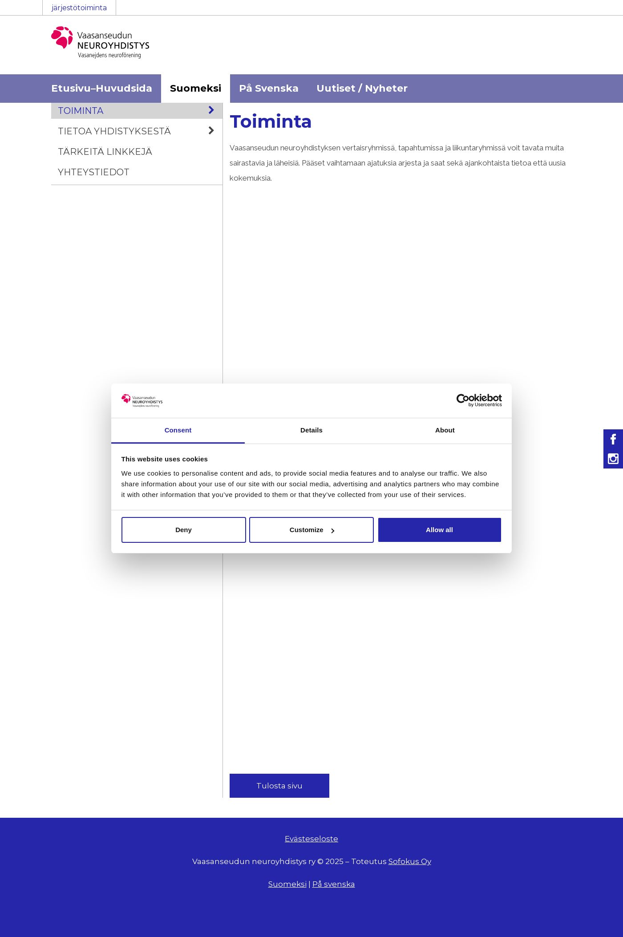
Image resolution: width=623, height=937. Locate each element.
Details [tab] (311, 430)
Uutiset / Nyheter (362, 88)
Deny (183, 529)
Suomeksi (195, 88)
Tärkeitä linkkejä (105, 151)
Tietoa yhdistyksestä (140, 131)
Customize (312, 529)
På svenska (333, 884)
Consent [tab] (178, 430)
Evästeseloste (311, 838)
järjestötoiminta (79, 8)
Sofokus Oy (409, 861)
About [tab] (445, 430)
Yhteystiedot (93, 172)
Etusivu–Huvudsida (101, 88)
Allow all (439, 529)
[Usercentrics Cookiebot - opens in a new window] (463, 400)
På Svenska (269, 88)
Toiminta (140, 111)
